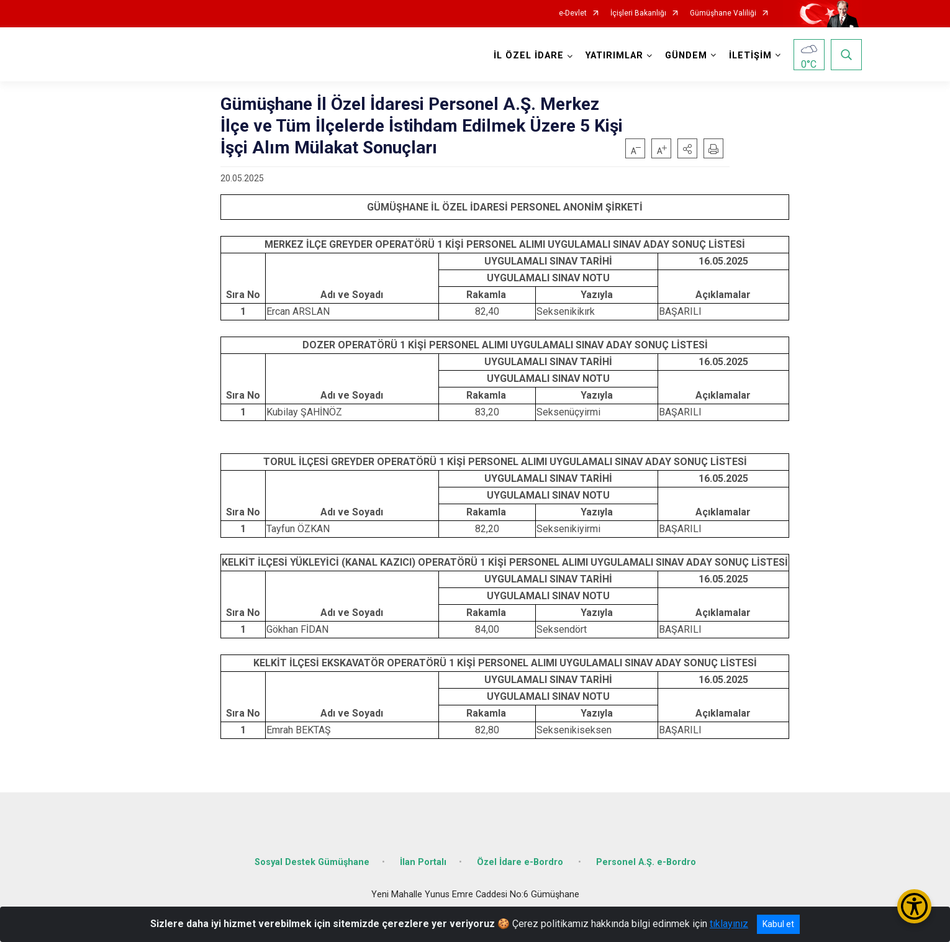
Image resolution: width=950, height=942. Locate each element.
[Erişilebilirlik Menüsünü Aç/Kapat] (914, 906)
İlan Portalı (423, 862)
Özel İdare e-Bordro (521, 862)
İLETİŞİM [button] (750, 55)
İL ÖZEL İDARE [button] (529, 55)
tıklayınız (729, 924)
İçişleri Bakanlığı (638, 13)
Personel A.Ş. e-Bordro (646, 862)
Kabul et (778, 924)
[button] (687, 148)
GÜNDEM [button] (686, 55)
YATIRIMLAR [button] (614, 55)
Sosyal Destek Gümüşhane (312, 862)
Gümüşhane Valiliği (723, 13)
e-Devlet (573, 13)
